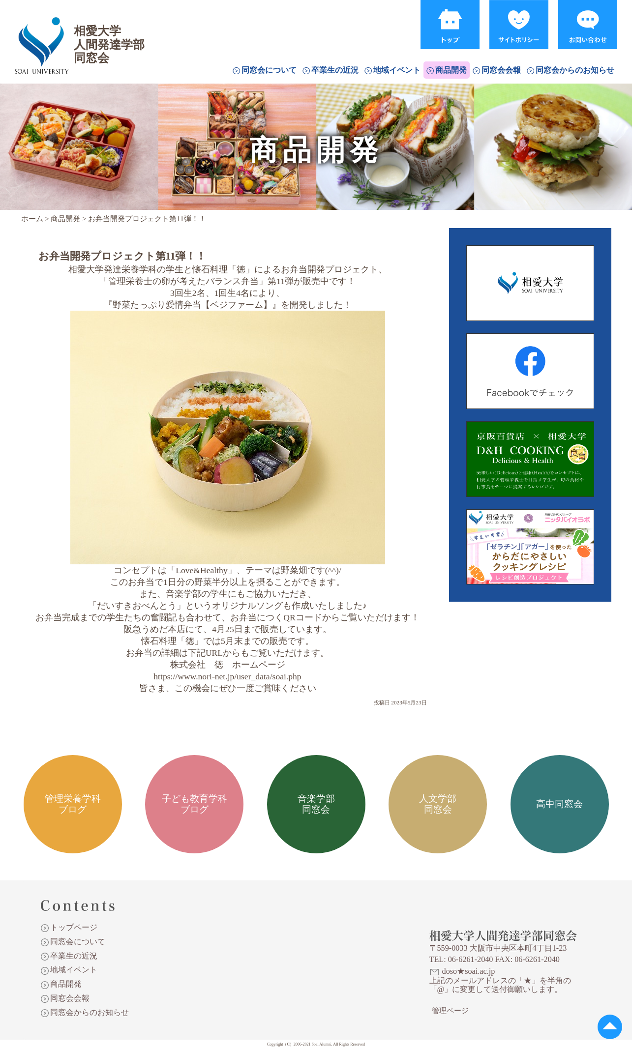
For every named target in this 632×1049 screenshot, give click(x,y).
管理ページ (450, 1011)
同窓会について (269, 70)
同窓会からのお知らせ (575, 70)
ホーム (32, 219)
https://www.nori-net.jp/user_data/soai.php (227, 676)
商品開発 (451, 70)
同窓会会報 (501, 70)
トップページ (73, 927)
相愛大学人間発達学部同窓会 (41, 32)
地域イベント (397, 70)
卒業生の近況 (335, 70)
